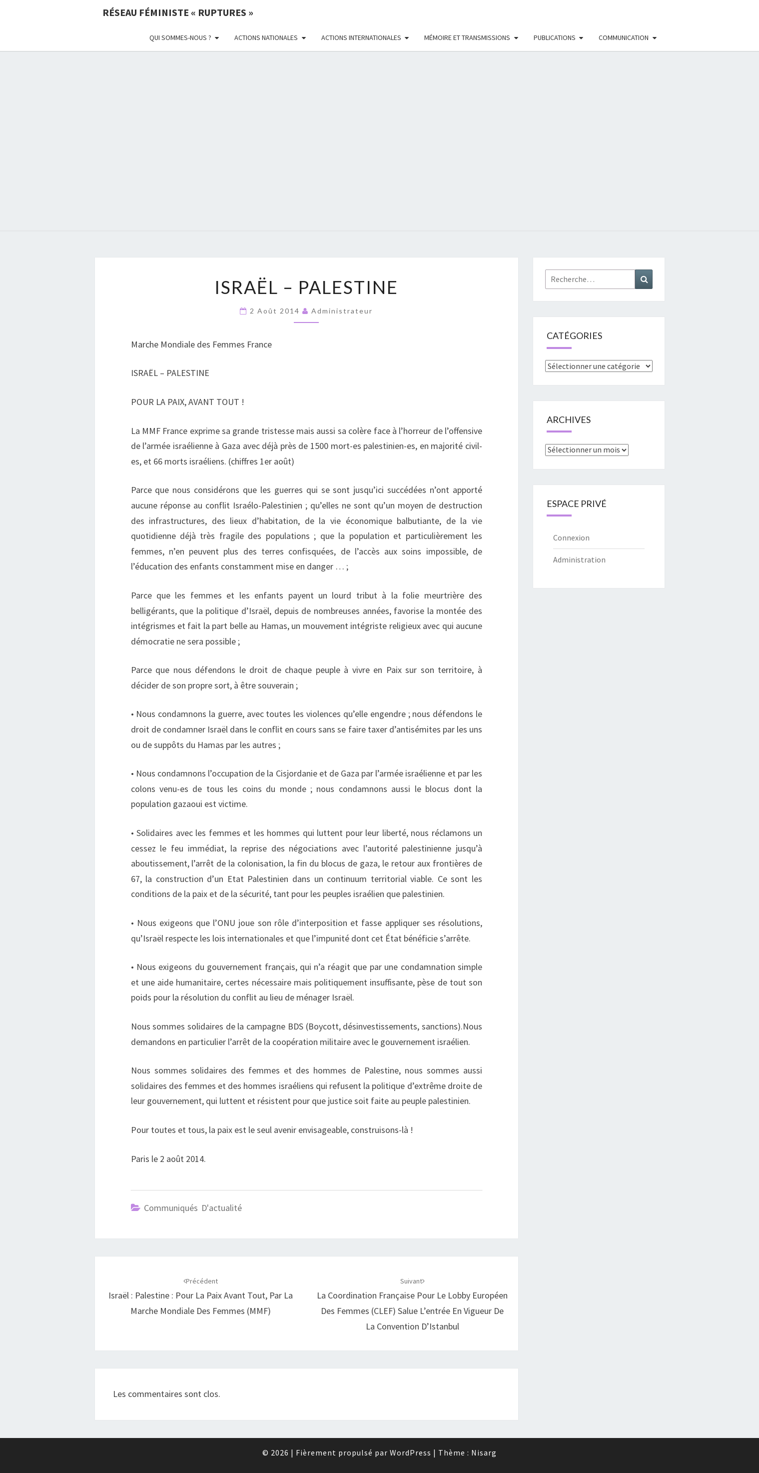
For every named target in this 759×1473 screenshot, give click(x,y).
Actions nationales (266, 37)
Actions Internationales (361, 37)
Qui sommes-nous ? (180, 37)
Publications (555, 37)
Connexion (571, 537)
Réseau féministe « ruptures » (177, 12)
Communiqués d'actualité (193, 1208)
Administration (579, 559)
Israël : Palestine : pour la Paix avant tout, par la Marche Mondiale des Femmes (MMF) (200, 1296)
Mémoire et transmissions (467, 37)
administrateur (342, 310)
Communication (624, 37)
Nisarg (484, 1453)
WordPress (410, 1453)
